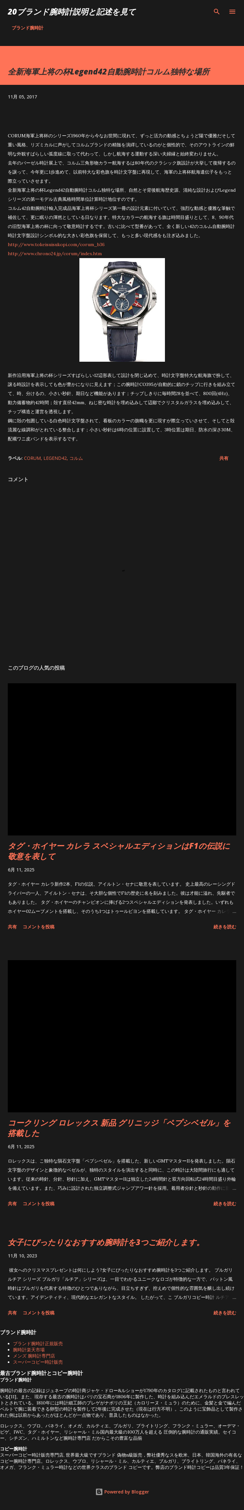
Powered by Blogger (122, 1492)
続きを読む (225, 927)
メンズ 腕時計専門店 (34, 1356)
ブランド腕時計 (27, 28)
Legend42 (55, 458)
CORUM (32, 458)
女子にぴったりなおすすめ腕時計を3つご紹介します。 (106, 1242)
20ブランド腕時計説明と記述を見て (72, 11)
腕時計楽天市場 (29, 1350)
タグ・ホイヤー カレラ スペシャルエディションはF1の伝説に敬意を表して (119, 850)
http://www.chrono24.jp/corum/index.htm (55, 253)
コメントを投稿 (38, 927)
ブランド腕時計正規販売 (38, 1343)
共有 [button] (223, 458)
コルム (76, 458)
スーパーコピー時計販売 (38, 1362)
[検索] (217, 12)
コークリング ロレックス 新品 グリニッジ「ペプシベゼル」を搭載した (119, 1127)
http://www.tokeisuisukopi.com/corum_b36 (56, 244)
